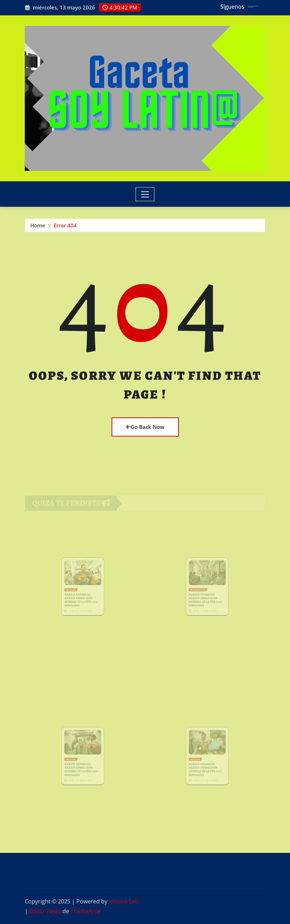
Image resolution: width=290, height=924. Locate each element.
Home (37, 226)
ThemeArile (85, 911)
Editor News (45, 911)
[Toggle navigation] (145, 194)
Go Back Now (145, 426)
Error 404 (65, 226)
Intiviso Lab (123, 901)
